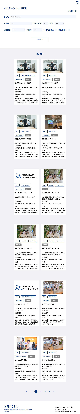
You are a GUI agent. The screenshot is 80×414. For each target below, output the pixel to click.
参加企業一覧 (72, 11)
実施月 (29, 30)
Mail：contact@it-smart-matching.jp (65, 410)
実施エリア (37, 23)
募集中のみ (62, 30)
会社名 (6, 17)
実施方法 (7, 30)
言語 (51, 23)
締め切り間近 (49, 30)
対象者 (6, 23)
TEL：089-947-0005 (60, 408)
